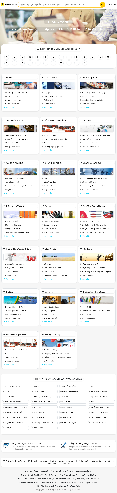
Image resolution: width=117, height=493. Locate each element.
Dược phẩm (48, 92)
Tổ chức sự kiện (11, 271)
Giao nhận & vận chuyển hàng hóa (19, 186)
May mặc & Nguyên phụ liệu (16, 407)
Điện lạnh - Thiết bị (12, 221)
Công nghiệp (39, 391)
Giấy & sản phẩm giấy (13, 402)
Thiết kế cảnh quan (13, 357)
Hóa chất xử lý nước (90, 143)
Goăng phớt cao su (51, 232)
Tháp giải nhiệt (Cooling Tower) (17, 232)
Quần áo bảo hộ (50, 361)
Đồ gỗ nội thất (49, 143)
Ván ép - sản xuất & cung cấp (55, 139)
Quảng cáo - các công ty (14, 264)
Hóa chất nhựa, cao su (91, 146)
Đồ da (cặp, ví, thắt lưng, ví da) (94, 225)
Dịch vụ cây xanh (12, 361)
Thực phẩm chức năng (53, 96)
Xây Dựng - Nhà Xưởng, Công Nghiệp (97, 271)
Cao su (48, 206)
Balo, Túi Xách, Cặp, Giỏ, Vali (93, 232)
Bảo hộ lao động (52, 334)
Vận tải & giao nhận (15, 163)
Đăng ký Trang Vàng (39, 461)
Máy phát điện (49, 189)
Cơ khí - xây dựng (12, 104)
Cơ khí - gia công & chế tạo (16, 92)
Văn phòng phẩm (89, 318)
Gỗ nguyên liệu (50, 135)
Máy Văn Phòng (88, 307)
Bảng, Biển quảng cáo (14, 268)
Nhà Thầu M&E (88, 275)
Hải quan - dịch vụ (89, 104)
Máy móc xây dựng (51, 307)
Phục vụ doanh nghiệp (43, 397)
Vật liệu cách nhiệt (12, 228)
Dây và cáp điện (50, 182)
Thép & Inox (67, 417)
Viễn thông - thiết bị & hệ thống (94, 178)
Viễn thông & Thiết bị (92, 163)
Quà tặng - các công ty (91, 221)
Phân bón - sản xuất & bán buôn (56, 275)
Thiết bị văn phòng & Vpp (94, 292)
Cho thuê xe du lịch (13, 314)
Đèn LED (8, 353)
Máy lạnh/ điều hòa (13, 225)
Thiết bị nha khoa (51, 104)
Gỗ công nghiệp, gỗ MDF (54, 146)
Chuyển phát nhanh (13, 189)
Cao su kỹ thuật (50, 228)
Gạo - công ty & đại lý (52, 268)
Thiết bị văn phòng (89, 314)
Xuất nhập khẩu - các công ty (93, 92)
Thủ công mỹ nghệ (98, 417)
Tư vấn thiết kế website (91, 461)
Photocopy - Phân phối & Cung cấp (96, 311)
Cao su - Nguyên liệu (52, 221)
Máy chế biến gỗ (50, 318)
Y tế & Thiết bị (51, 77)
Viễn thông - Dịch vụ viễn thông (94, 186)
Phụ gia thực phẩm (13, 146)
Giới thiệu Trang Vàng (15, 461)
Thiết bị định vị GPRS (90, 189)
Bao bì (36, 386)
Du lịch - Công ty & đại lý (15, 307)
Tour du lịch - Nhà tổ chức (15, 311)
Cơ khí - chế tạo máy (13, 100)
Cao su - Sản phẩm (51, 225)
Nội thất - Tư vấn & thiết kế (16, 350)
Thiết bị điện (49, 178)
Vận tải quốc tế (88, 96)
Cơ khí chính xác (11, 96)
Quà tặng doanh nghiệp (94, 206)
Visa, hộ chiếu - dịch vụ (14, 318)
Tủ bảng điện (49, 186)
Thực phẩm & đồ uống (16, 120)
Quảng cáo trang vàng (83, 443)
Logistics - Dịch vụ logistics (92, 100)
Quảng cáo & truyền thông (18, 249)
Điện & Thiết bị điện (53, 163)
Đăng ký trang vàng (26, 443)
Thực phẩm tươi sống (14, 143)
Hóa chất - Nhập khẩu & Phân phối (96, 135)
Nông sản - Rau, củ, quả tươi (16, 139)
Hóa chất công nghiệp (91, 139)
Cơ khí (9, 77)
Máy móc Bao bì (50, 314)
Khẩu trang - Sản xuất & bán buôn (57, 357)
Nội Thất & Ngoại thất (16, 334)
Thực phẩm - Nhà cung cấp (16, 135)
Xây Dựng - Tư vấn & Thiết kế (93, 268)
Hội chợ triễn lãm (12, 275)
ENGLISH (111, 4)
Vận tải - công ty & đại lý (14, 178)
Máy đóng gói (49, 311)
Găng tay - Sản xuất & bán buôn (56, 353)
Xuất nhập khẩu (90, 77)
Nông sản (47, 264)
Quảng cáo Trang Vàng (64, 461)
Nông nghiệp (50, 249)
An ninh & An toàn (12, 386)
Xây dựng (87, 249)
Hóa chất (87, 120)
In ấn (93, 402)
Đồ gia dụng (10, 397)
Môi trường (67, 407)
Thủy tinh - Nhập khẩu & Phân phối (96, 228)
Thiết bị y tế (48, 100)
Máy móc (49, 292)
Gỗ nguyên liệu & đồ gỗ (55, 120)
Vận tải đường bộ (12, 182)
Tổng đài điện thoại (89, 182)
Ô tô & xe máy (67, 412)
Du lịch (9, 292)
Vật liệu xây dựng (69, 423)
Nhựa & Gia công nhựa (100, 407)
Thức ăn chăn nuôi (51, 271)
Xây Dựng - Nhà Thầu (90, 264)
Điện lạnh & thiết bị (15, 206)
